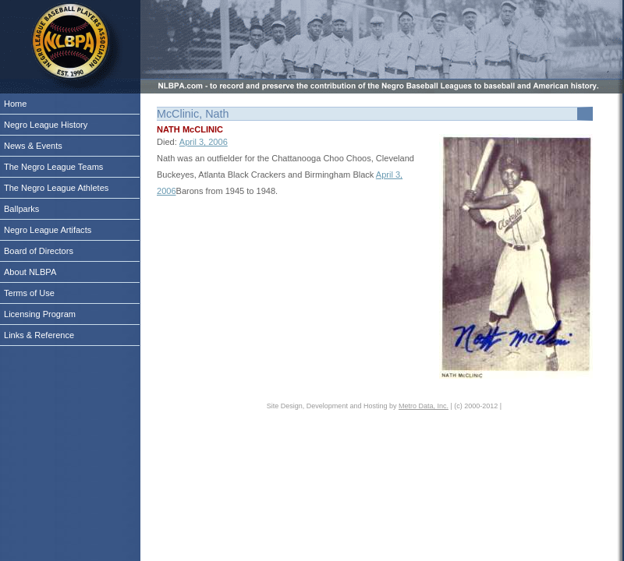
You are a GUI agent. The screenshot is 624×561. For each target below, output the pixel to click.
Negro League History (45, 124)
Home (15, 103)
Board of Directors (38, 251)
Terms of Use (29, 293)
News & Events (33, 145)
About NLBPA (30, 272)
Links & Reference (39, 335)
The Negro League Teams (53, 166)
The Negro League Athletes (56, 187)
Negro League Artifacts (47, 230)
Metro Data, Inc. (423, 406)
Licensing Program (40, 314)
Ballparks (21, 208)
